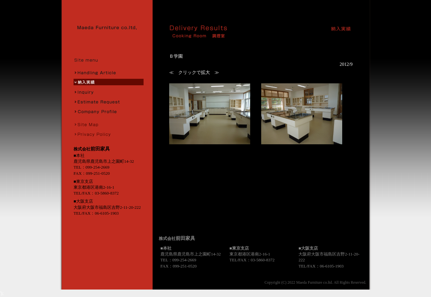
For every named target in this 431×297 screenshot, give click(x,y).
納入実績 (109, 82)
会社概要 (109, 111)
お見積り (109, 101)
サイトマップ (109, 124)
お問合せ (109, 92)
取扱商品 (109, 72)
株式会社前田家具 (109, 27)
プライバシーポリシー (109, 134)
